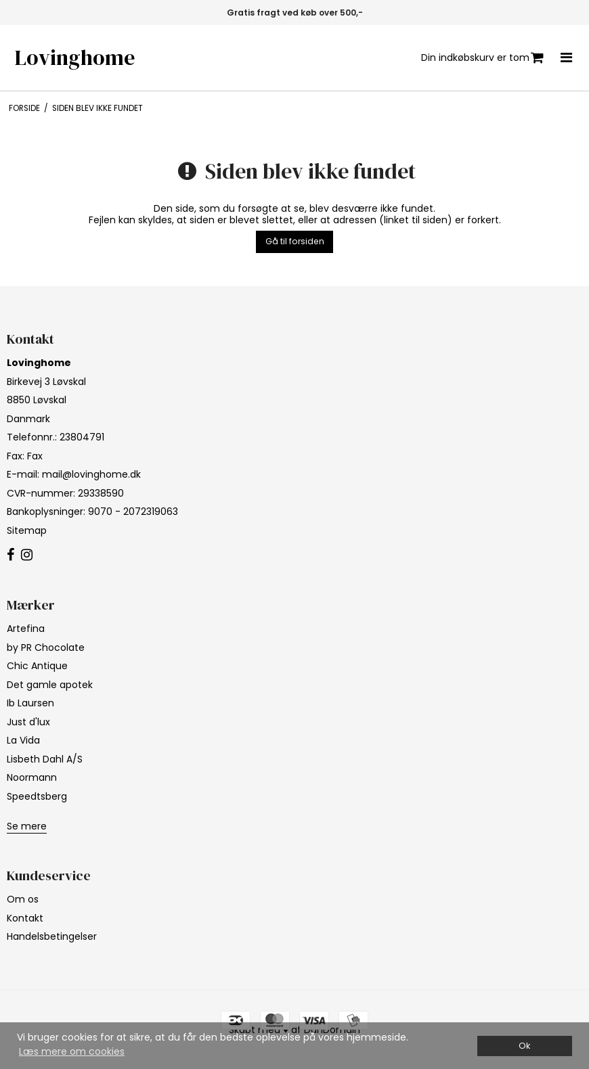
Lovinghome (75, 58)
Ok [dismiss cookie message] (524, 1045)
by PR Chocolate (46, 647)
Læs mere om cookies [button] (72, 1051)
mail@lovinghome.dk (91, 474)
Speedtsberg (37, 796)
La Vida (23, 740)
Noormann (32, 777)
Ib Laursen (30, 703)
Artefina (26, 628)
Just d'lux (28, 722)
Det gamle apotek (50, 684)
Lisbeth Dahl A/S (45, 759)
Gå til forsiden (294, 241)
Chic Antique (37, 666)
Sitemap (27, 530)
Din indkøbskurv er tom (482, 57)
